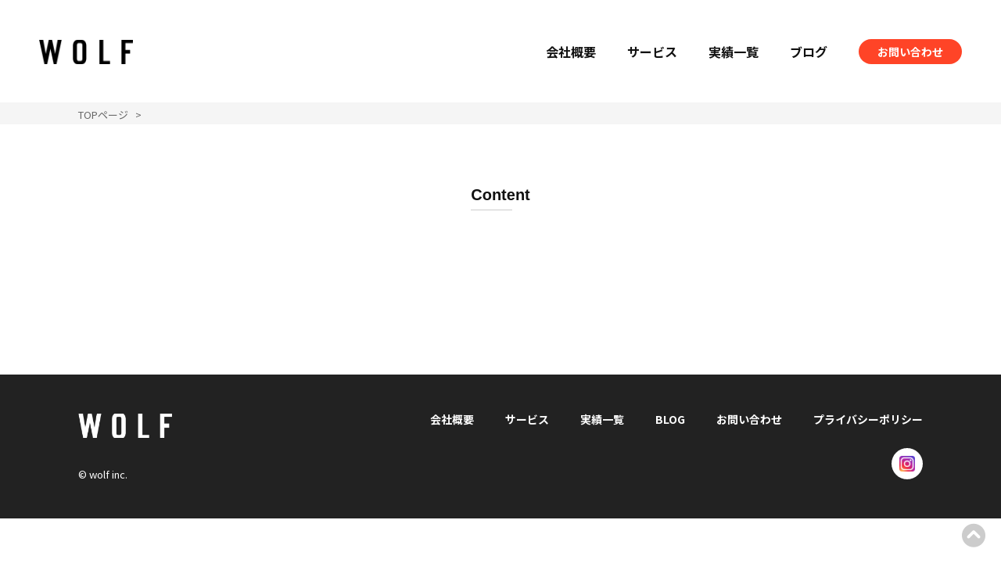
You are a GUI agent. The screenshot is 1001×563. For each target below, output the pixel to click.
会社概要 (571, 51)
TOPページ (103, 114)
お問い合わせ (910, 51)
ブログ (808, 51)
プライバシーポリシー (868, 419)
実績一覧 (734, 51)
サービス (652, 51)
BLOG (670, 419)
